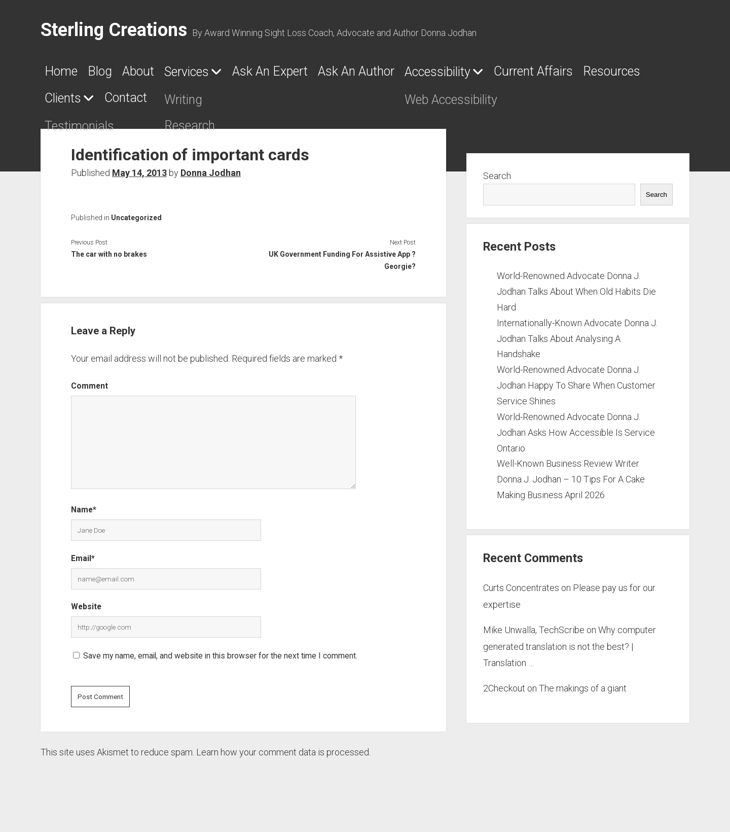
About (171, 74)
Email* (83, 564)
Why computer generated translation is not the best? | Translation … (569, 652)
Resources (201, 104)
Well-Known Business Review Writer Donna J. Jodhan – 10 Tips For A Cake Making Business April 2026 (571, 486)
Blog (118, 74)
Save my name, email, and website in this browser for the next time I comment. (220, 662)
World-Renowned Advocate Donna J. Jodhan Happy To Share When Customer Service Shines (576, 391)
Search (497, 182)
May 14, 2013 (139, 179)
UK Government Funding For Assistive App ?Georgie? (342, 266)
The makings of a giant (583, 694)
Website (86, 612)
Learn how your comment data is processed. (283, 758)
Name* (83, 516)
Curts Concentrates (521, 594)
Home (66, 74)
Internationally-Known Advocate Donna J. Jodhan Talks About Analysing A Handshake (577, 345)
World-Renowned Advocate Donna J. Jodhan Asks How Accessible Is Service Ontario (576, 439)
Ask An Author (460, 74)
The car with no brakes (109, 260)
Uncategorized (136, 224)
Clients (277, 104)
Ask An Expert (346, 74)
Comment (89, 392)
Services (236, 75)
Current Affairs (97, 104)
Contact (361, 104)
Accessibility (569, 75)
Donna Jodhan (210, 179)
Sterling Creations (114, 30)
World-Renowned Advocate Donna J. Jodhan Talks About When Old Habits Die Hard (576, 297)
